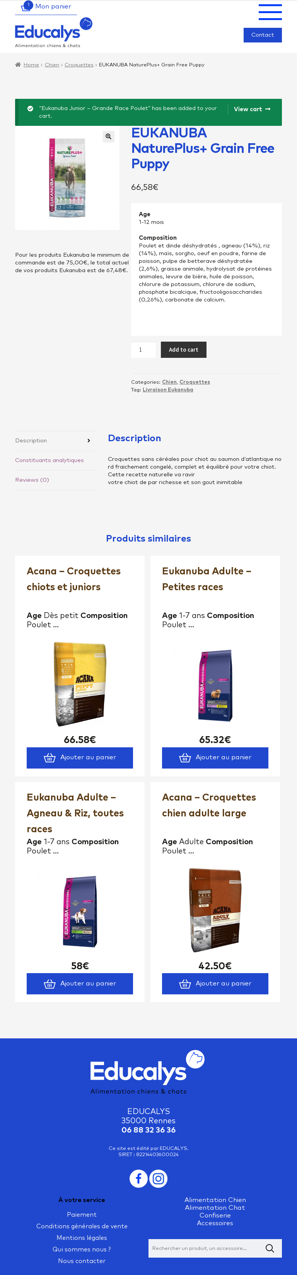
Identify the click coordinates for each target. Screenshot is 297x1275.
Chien (52, 65)
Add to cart (183, 349)
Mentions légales (81, 1238)
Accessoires (215, 1223)
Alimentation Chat (215, 1208)
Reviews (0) (32, 480)
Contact (262, 35)
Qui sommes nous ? (82, 1249)
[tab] (55, 441)
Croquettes (79, 65)
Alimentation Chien (215, 1200)
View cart (248, 109)
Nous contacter (82, 1261)
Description (31, 441)
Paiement (82, 1215)
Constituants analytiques (49, 460)
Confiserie (215, 1215)
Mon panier (46, 7)
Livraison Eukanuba (168, 390)
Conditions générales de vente (82, 1226)
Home (31, 65)
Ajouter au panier (80, 757)
